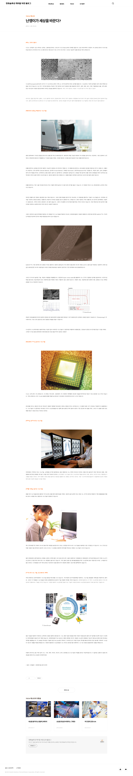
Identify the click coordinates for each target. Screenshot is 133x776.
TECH (72, 4)
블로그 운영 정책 (9, 768)
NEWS (62, 4)
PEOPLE (51, 4)
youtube (126, 769)
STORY (82, 4)
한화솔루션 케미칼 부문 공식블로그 (40, 740)
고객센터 (18, 768)
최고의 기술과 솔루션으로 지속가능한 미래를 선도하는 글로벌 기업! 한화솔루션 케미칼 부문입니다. (53, 742)
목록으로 (66, 690)
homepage (120, 769)
